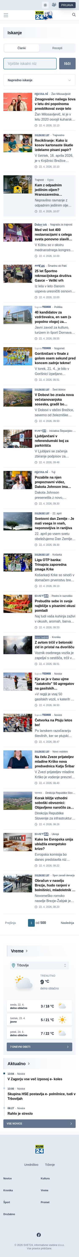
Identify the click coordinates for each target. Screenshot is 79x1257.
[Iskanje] (30, 63)
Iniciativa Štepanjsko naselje (63, 430)
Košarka (57, 554)
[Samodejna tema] (45, 5)
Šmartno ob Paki (57, 265)
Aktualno (17, 1064)
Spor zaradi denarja (63, 875)
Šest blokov (59, 389)
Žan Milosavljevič (61, 94)
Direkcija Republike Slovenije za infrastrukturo (61, 792)
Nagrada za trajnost (61, 224)
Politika (58, 307)
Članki (21, 48)
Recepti (57, 48)
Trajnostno (58, 135)
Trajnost (39, 179)
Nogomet (59, 348)
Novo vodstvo (60, 751)
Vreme (17, 951)
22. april (57, 513)
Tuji (53, 472)
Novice (58, 673)
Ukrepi (55, 834)
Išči (67, 63)
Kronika (56, 637)
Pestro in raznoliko (62, 595)
